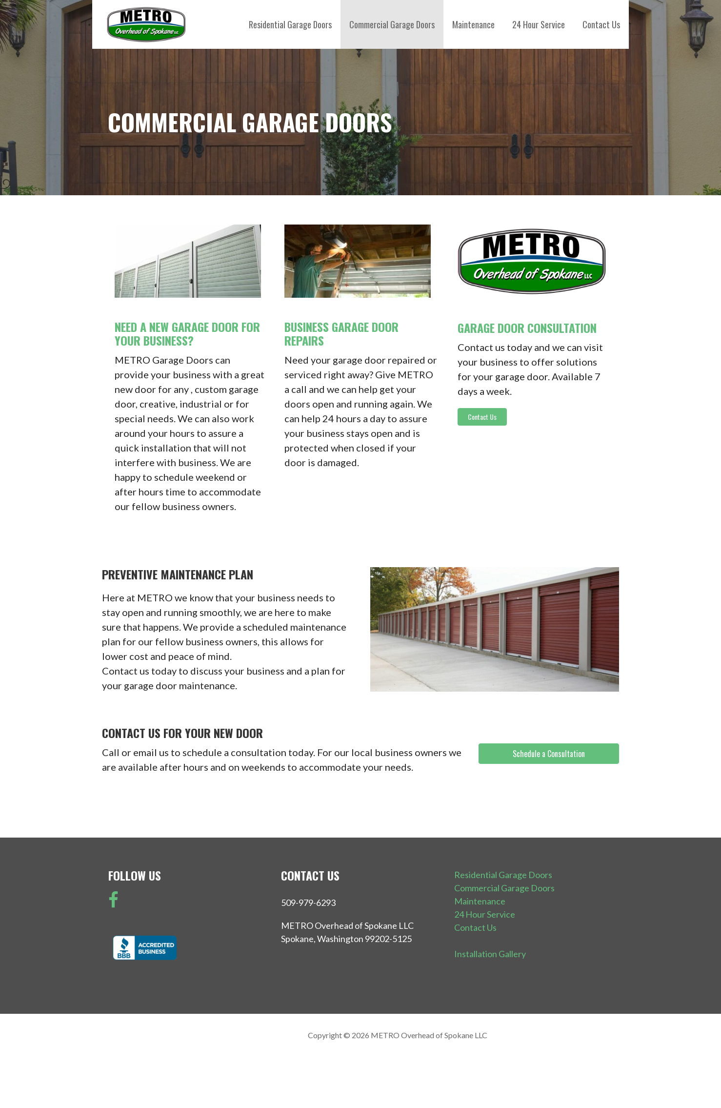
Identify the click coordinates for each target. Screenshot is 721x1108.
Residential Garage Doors (290, 24)
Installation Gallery (490, 953)
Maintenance (473, 24)
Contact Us (601, 24)
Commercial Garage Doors (392, 24)
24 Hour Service (538, 24)
